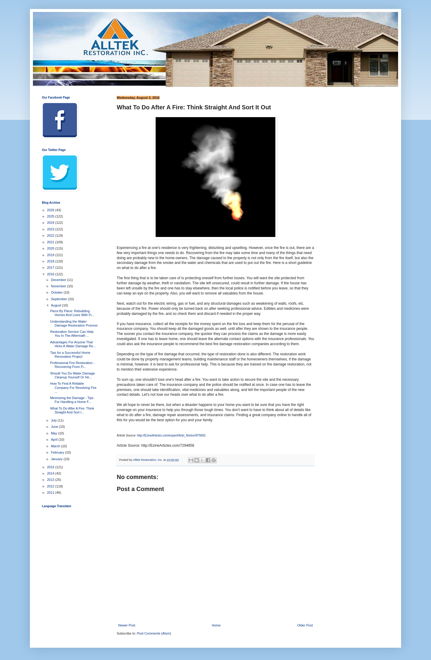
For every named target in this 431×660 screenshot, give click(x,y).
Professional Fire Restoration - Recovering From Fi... (72, 364)
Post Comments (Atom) (154, 633)
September (59, 299)
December (59, 280)
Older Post (305, 625)
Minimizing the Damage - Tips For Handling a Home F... (71, 400)
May (54, 433)
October (57, 292)
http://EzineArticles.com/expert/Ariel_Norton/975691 (171, 435)
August (56, 305)
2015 (51, 467)
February (58, 452)
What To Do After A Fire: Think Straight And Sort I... (72, 410)
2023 (51, 229)
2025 (51, 216)
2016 (51, 274)
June (55, 426)
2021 (51, 242)
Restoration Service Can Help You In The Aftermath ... (71, 333)
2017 (51, 267)
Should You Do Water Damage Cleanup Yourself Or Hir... (72, 375)
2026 (51, 210)
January (57, 459)
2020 (51, 248)
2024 (51, 222)
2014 (51, 473)
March (56, 446)
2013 (51, 479)
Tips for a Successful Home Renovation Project (70, 354)
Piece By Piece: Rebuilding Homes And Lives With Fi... (72, 313)
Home (216, 625)
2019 (51, 255)
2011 (51, 492)
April (54, 439)
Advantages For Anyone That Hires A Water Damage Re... (73, 344)
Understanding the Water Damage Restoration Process (74, 323)
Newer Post (126, 625)
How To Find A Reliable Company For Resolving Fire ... (73, 387)
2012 (51, 486)
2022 (51, 235)
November (59, 286)
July (54, 420)
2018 (51, 261)
